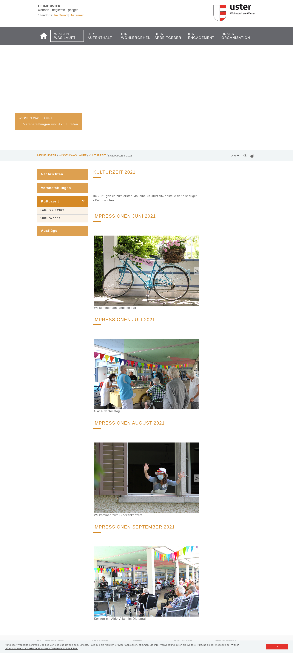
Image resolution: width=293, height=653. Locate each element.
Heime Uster (46, 155)
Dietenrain (77, 15)
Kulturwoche (50, 218)
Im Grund (61, 15)
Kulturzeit (97, 155)
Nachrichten (52, 174)
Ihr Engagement (200, 36)
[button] (80, 201)
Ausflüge (49, 231)
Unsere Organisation (233, 36)
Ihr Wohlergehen (133, 36)
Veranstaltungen (56, 188)
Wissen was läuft (65, 36)
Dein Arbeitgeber (166, 36)
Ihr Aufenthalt (99, 36)
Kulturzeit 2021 (52, 210)
